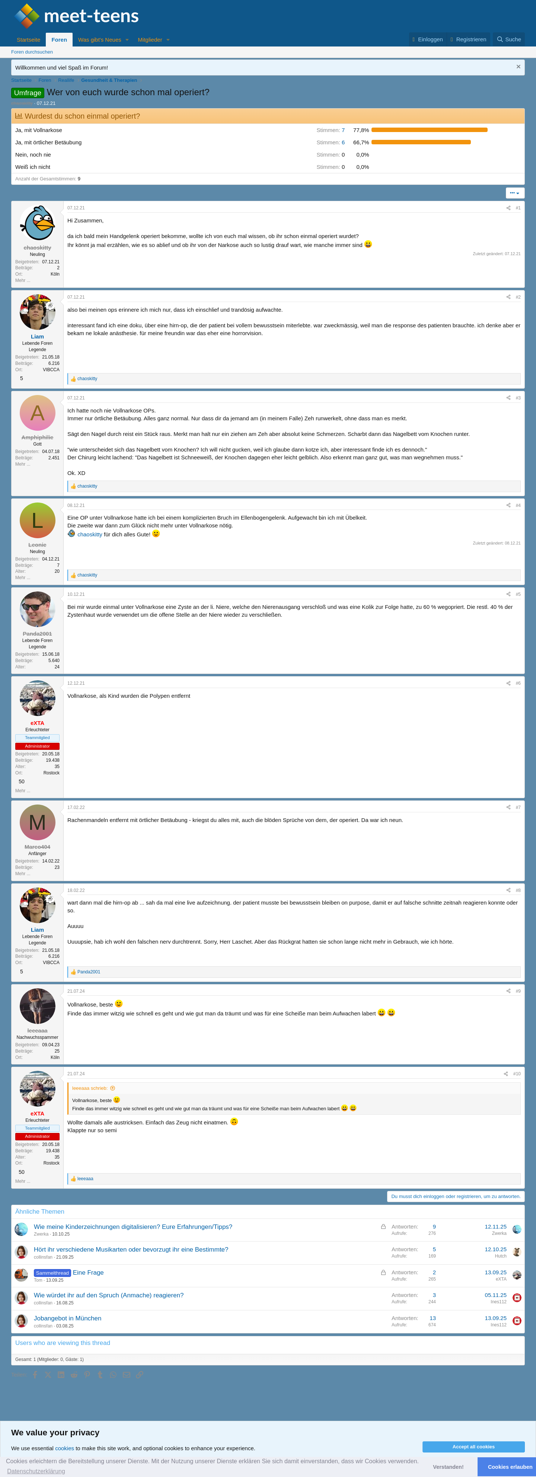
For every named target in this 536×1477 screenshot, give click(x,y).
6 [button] (330, 142)
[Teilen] (508, 208)
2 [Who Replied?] (434, 1272)
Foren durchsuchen (32, 52)
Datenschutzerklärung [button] (36, 1471)
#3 (518, 398)
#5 (518, 594)
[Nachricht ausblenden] (517, 67)
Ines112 (499, 1301)
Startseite (28, 39)
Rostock (52, 773)
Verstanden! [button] (448, 1467)
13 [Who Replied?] (433, 1318)
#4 (518, 505)
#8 (518, 890)
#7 (518, 807)
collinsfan (43, 1257)
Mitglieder (150, 39)
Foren (59, 39)
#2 (518, 297)
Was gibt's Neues (99, 39)
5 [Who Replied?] (434, 1249)
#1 (518, 208)
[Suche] (509, 39)
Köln (55, 274)
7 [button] (330, 130)
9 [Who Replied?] (434, 1226)
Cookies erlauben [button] (510, 1467)
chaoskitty (89, 534)
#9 (518, 991)
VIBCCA (51, 369)
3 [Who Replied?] (434, 1295)
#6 (518, 683)
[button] (127, 39)
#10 (517, 1073)
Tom (38, 1280)
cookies (64, 1448)
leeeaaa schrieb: (90, 1088)
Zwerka (41, 1234)
